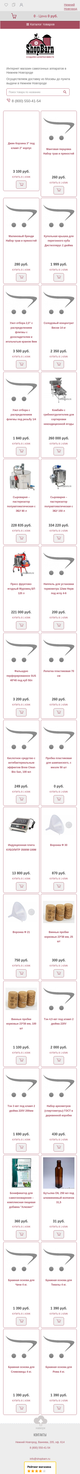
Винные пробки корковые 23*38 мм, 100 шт (21, 1024)
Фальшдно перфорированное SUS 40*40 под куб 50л (21, 676)
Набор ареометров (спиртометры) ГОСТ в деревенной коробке (58, 1111)
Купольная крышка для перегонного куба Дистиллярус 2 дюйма (59, 241)
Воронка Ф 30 (58, 845)
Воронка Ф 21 (21, 932)
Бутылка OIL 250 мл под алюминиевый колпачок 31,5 (58, 1198)
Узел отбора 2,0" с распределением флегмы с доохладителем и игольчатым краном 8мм (21, 332)
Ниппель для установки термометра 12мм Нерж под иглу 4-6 (59, 589)
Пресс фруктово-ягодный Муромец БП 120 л (21, 589)
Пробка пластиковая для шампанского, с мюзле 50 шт (59, 763)
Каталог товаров (40, 24)
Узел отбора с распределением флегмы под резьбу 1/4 (21, 415)
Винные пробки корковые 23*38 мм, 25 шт (58, 937)
